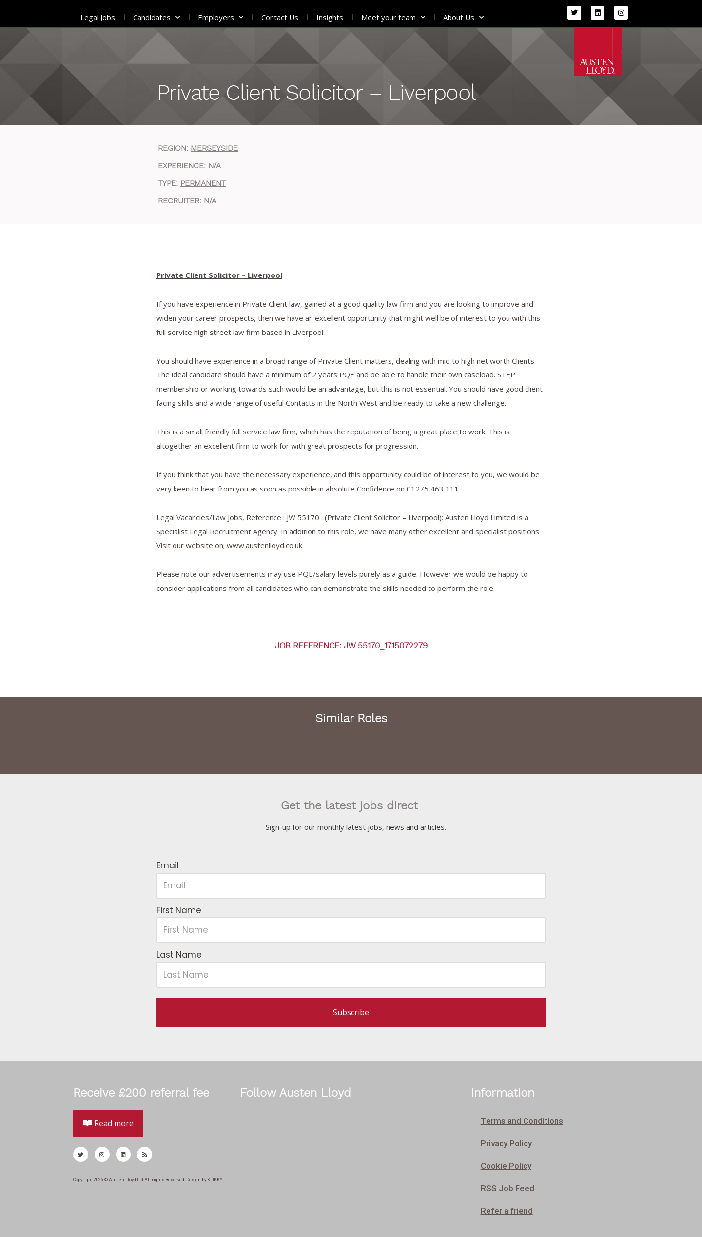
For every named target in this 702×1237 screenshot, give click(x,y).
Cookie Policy (506, 1166)
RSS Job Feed (507, 1188)
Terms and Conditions (522, 1121)
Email (167, 865)
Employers (220, 17)
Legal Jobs (97, 17)
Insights (329, 17)
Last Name (179, 955)
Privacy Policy (506, 1143)
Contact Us (279, 17)
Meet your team (393, 17)
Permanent (203, 183)
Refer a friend (507, 1211)
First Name (178, 910)
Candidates (156, 17)
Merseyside (214, 148)
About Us (463, 17)
